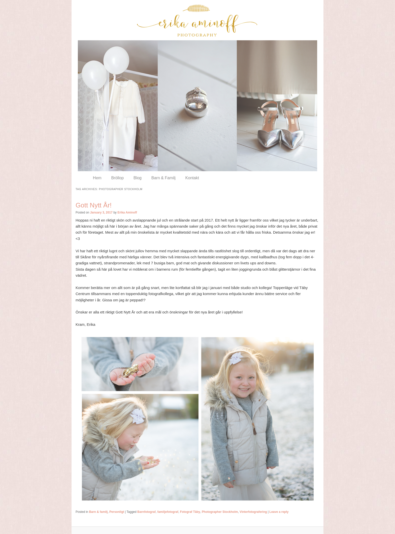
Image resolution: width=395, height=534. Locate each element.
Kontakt (192, 178)
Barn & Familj (163, 178)
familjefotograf (167, 512)
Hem (97, 178)
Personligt (116, 512)
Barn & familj (98, 512)
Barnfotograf (146, 512)
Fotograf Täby (190, 512)
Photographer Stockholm (220, 512)
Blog (138, 178)
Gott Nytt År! (94, 205)
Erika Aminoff (127, 212)
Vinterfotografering (253, 512)
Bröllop (117, 178)
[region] (197, 105)
